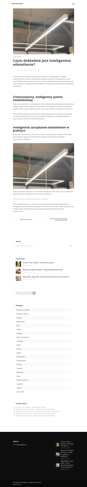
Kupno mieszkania (23, 337)
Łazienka (20, 341)
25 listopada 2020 (31, 70)
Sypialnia (20, 384)
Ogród (19, 353)
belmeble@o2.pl (22, 444)
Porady (19, 364)
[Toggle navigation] (73, 4)
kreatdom (20, 70)
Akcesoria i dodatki (23, 310)
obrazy (19, 349)
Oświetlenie (17, 57)
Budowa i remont (22, 314)
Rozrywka (20, 372)
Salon (18, 376)
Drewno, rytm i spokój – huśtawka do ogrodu (31, 407)
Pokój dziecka (21, 360)
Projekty (19, 368)
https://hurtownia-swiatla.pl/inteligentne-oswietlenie (30, 199)
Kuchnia (19, 333)
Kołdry (19, 329)
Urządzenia (20, 392)
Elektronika (21, 322)
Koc (18, 325)
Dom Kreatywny (17, 4)
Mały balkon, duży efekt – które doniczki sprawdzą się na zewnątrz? (38, 411)
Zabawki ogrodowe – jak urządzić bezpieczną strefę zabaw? (35, 414)
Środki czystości (22, 380)
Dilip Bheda (18, 484)
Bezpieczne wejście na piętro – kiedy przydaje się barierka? (35, 409)
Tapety (19, 388)
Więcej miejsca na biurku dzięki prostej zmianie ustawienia (35, 416)
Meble (19, 345)
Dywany (19, 318)
